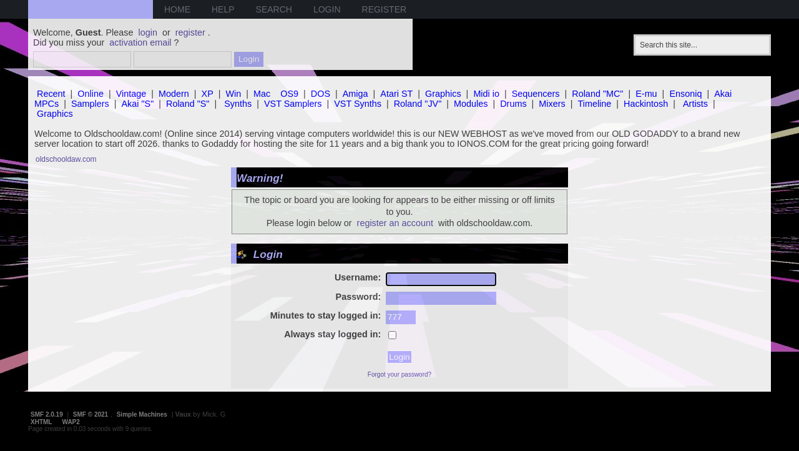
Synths (238, 104)
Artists (695, 104)
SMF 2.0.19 (47, 414)
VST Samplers (293, 104)
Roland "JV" (418, 104)
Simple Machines (142, 414)
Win (234, 94)
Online (90, 94)
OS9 (289, 94)
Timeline (594, 104)
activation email (140, 42)
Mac (261, 94)
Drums (513, 104)
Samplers (90, 104)
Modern (174, 94)
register (190, 32)
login (148, 32)
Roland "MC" (597, 94)
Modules (471, 104)
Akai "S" (137, 104)
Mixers (552, 104)
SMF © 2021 (90, 414)
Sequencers (536, 94)
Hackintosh (646, 104)
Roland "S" (187, 104)
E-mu (646, 94)
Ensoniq (685, 94)
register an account (395, 223)
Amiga (355, 94)
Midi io (486, 94)
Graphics (443, 94)
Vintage (131, 94)
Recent (51, 94)
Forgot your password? (399, 374)
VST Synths (357, 104)
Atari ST (396, 94)
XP (207, 94)
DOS (320, 94)
